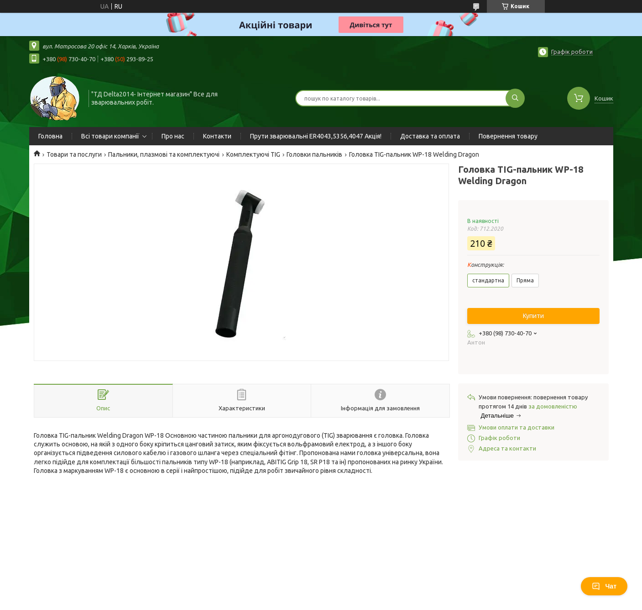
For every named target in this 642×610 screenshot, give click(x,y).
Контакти (217, 136)
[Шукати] (515, 98)
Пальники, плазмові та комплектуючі (163, 154)
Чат (604, 586)
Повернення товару (508, 136)
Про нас (173, 136)
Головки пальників (314, 154)
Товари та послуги (74, 154)
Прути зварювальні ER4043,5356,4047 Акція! (315, 136)
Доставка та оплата (430, 136)
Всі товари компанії (110, 136)
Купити (533, 315)
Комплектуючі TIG (253, 154)
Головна (50, 136)
